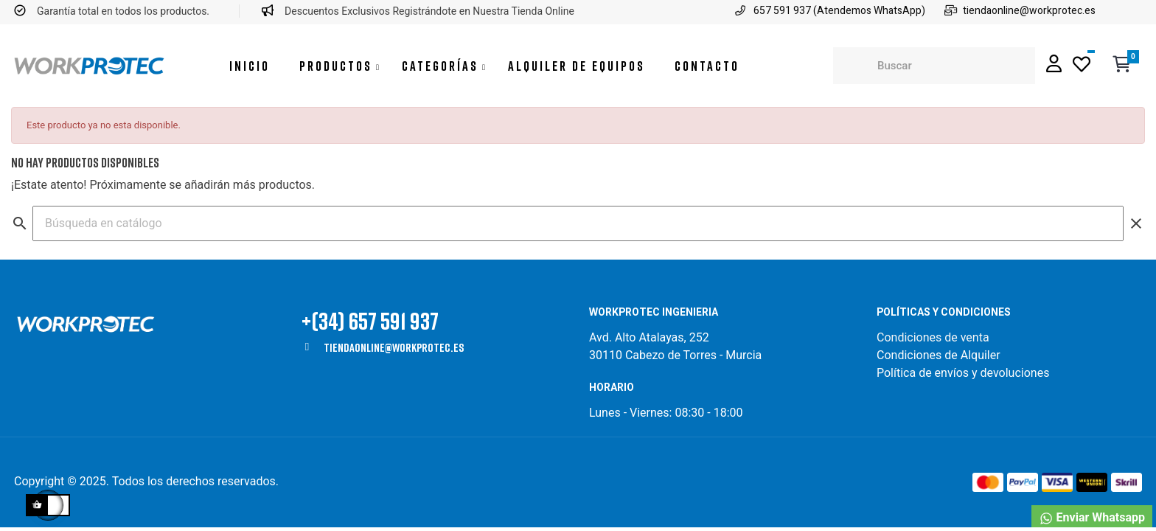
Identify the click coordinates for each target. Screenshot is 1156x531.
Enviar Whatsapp (1092, 518)
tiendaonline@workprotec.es (394, 347)
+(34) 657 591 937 (370, 320)
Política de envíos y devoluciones (963, 373)
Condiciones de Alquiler (938, 355)
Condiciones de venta (934, 337)
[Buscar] (578, 223)
